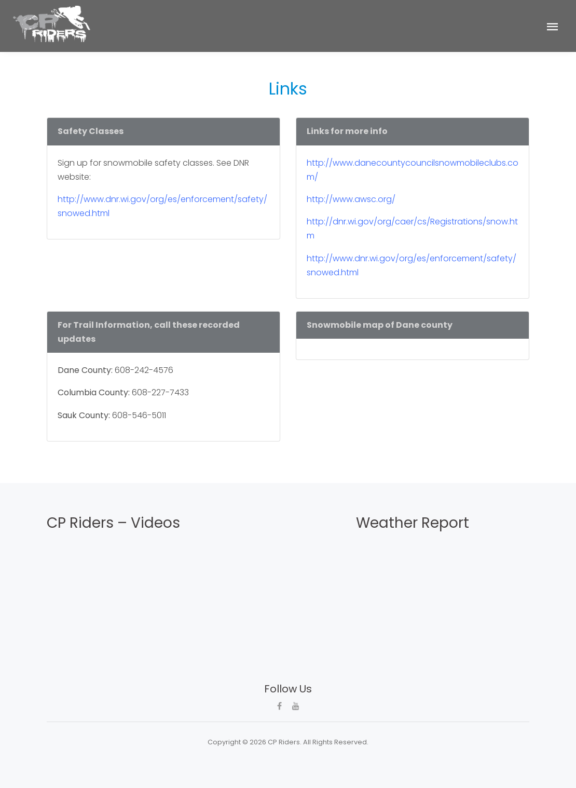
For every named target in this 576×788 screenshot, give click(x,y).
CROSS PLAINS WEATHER (412, 574)
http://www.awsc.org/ (351, 199)
